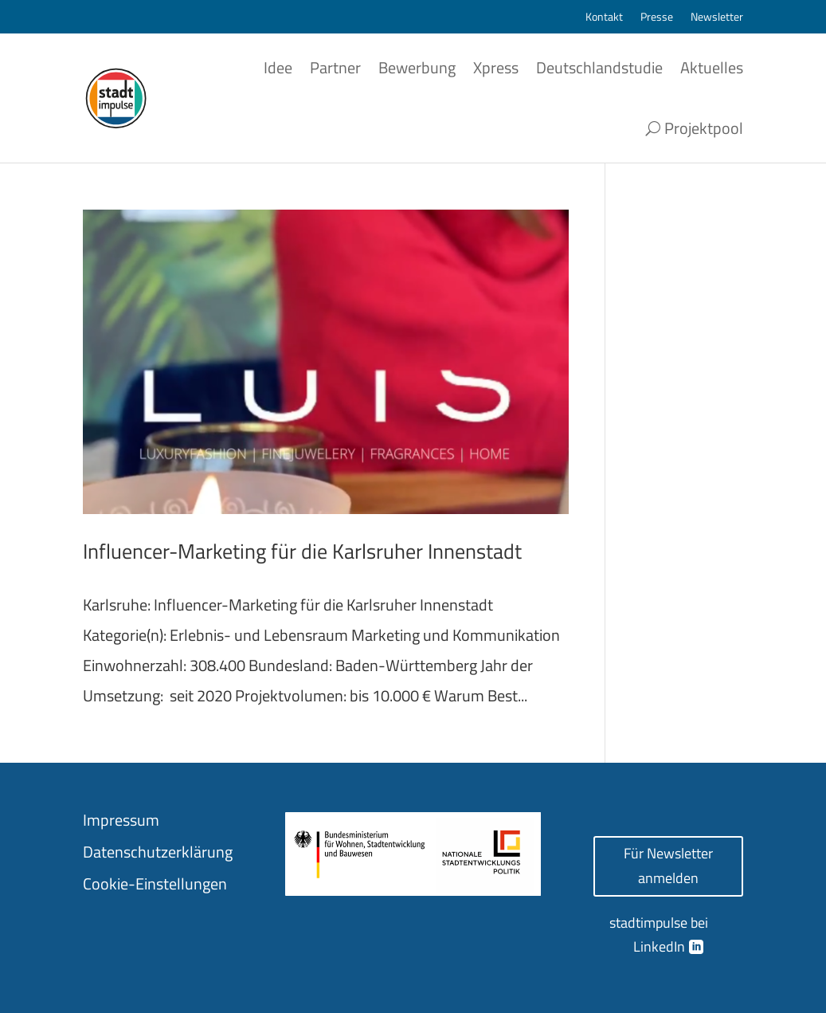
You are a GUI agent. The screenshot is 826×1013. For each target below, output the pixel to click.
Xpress (496, 67)
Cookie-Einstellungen (155, 883)
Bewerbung (417, 67)
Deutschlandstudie (599, 67)
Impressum (121, 819)
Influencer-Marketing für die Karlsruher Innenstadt (302, 551)
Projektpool (703, 128)
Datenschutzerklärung (158, 851)
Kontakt (604, 18)
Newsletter (717, 18)
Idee (278, 67)
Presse (656, 18)
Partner (335, 67)
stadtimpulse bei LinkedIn (658, 935)
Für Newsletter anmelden (668, 865)
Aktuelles (711, 67)
